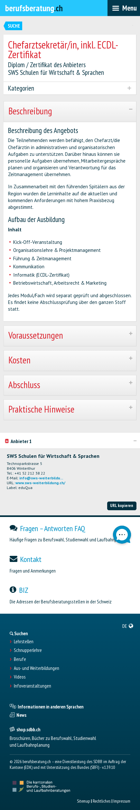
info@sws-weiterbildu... (41, 478)
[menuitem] (128, 625)
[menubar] (123, 8)
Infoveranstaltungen (32, 686)
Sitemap (83, 801)
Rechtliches (101, 801)
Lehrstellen (23, 642)
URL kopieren (121, 505)
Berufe (20, 659)
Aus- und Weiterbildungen (36, 668)
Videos (19, 677)
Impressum (121, 801)
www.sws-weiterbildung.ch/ (40, 482)
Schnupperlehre (28, 650)
